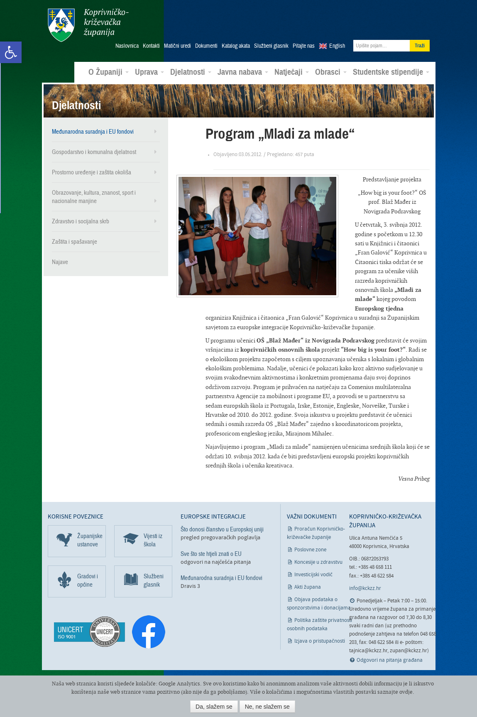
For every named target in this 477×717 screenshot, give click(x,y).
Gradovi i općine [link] (87, 580)
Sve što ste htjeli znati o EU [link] (211, 554)
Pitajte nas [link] (304, 46)
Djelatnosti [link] (190, 72)
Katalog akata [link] (236, 46)
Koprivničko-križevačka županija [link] (88, 25)
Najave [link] (60, 262)
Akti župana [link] (307, 587)
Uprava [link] (149, 72)
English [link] (337, 46)
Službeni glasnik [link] (271, 46)
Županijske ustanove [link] (90, 540)
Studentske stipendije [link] (391, 72)
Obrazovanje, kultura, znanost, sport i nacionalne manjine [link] (94, 196)
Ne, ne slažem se (267, 706)
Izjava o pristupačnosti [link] (319, 641)
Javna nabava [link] (243, 72)
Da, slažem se (214, 706)
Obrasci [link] (331, 72)
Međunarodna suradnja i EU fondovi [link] (93, 131)
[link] (11, 52)
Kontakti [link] (151, 46)
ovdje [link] (406, 691)
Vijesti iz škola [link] (153, 540)
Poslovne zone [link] (310, 550)
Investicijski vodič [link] (313, 575)
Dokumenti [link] (206, 46)
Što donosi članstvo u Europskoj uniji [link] (222, 529)
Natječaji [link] (291, 72)
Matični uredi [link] (177, 46)
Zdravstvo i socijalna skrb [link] (80, 221)
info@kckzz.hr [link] (365, 588)
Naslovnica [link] (127, 46)
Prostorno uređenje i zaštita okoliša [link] (91, 172)
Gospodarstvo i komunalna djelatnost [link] (94, 152)
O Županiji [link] (108, 72)
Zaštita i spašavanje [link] (74, 241)
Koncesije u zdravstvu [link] (318, 562)
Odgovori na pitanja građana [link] (390, 660)
